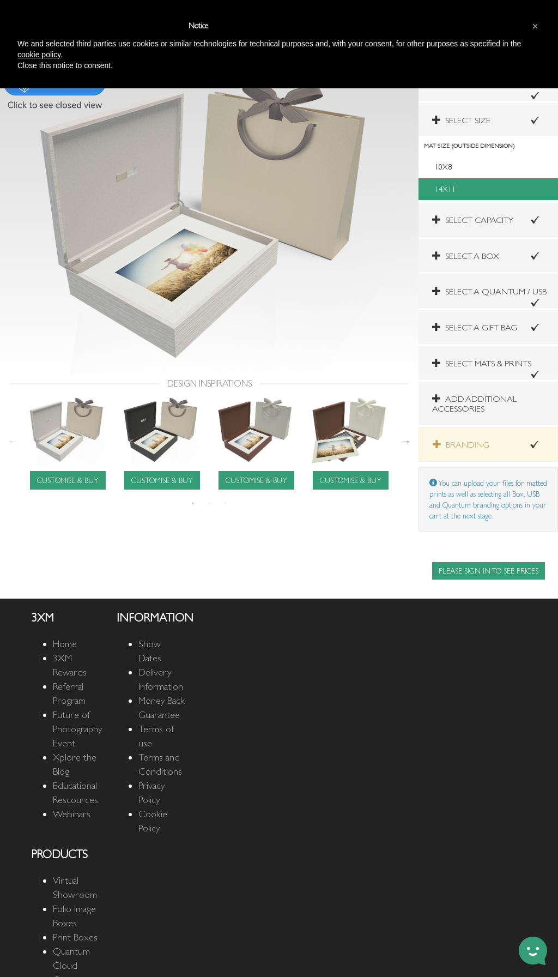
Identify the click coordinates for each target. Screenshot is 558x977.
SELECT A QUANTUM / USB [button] (489, 291)
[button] (481, 363)
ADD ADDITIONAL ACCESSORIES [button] (474, 404)
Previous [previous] (12, 441)
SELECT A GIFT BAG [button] (474, 327)
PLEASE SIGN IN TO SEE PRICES (488, 570)
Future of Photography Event (77, 729)
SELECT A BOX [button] (465, 256)
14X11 (445, 189)
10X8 (443, 166)
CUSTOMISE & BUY (68, 480)
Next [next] (406, 441)
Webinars (71, 813)
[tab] (488, 119)
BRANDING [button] (461, 444)
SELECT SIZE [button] (461, 120)
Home (65, 643)
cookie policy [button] (38, 54)
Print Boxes (75, 937)
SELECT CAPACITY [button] (472, 220)
